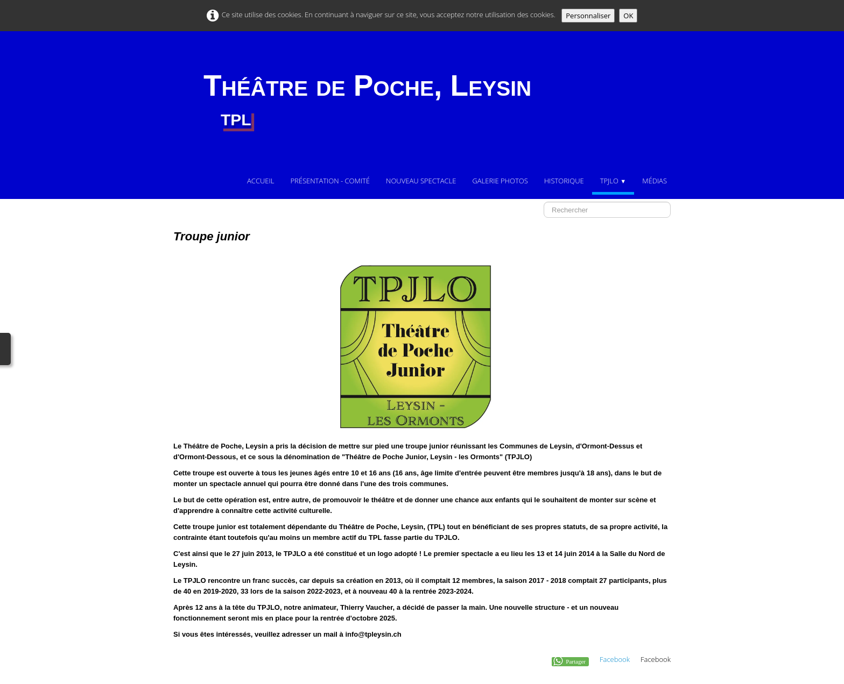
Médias (654, 181)
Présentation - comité (330, 181)
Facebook (615, 659)
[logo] (367, 100)
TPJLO (613, 181)
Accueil (260, 181)
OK (628, 15)
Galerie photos (500, 181)
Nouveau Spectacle (421, 181)
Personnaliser (588, 15)
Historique (564, 181)
